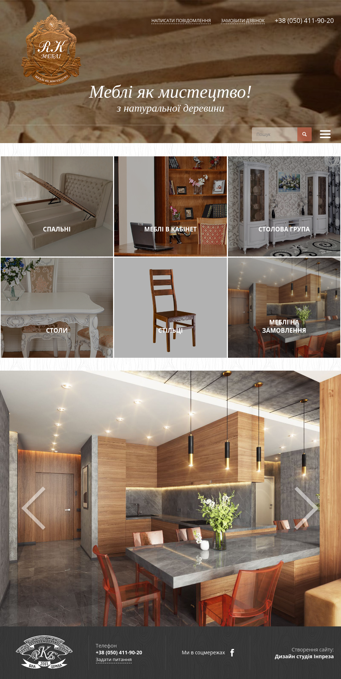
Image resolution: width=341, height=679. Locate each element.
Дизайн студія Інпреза (304, 656)
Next (306, 508)
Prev (34, 508)
